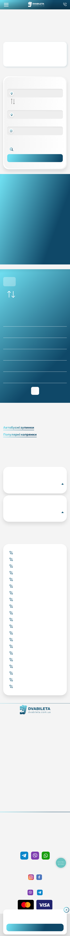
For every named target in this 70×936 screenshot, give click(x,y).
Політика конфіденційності (35, 805)
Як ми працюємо (35, 720)
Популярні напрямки (20, 434)
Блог (35, 774)
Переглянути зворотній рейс (35, 391)
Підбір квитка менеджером (35, 751)
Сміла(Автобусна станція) (35, 484)
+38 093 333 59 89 (35, 823)
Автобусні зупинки (18, 427)
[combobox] (35, 93)
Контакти (35, 724)
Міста (35, 760)
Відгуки (35, 787)
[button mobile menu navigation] (6, 5)
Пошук (35, 158)
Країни (35, 756)
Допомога (35, 782)
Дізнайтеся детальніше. (35, 917)
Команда (35, 729)
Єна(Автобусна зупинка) (35, 512)
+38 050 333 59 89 (35, 845)
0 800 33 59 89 (35, 827)
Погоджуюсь (35, 927)
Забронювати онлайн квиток (35, 747)
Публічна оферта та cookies (35, 800)
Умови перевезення (35, 778)
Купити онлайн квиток (35, 742)
